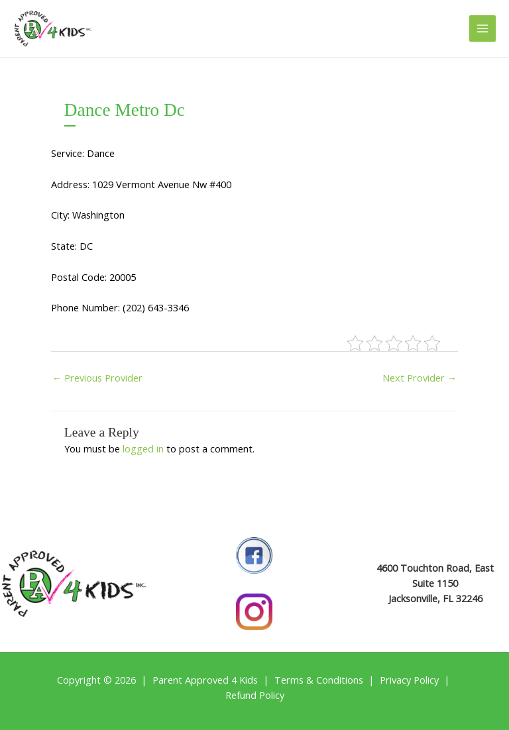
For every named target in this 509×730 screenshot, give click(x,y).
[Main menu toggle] (482, 28)
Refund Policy (254, 695)
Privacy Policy (409, 679)
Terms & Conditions (318, 679)
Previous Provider (97, 377)
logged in (143, 448)
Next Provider (419, 377)
